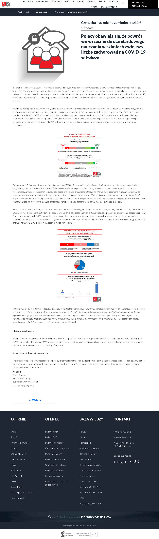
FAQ (82, 498)
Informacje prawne (20, 442)
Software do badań (54, 475)
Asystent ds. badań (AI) (90, 503)
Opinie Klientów (18, 453)
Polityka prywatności (70, 526)
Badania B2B (51, 437)
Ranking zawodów (88, 453)
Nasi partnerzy (18, 459)
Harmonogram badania (90, 470)
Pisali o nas (16, 470)
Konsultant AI (109, 7)
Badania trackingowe (55, 459)
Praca (13, 464)
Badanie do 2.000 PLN (90, 487)
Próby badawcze (87, 475)
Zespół (14, 437)
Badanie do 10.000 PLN (91, 492)
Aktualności (42, 12)
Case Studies (17, 487)
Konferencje (85, 442)
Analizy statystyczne (89, 448)
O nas (13, 431)
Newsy (83, 431)
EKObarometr (86, 459)
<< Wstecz (34, 400)
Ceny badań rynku (88, 481)
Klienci (14, 448)
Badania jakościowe (54, 470)
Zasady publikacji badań (22, 492)
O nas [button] (94, 7)
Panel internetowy (53, 453)
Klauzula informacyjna (88, 526)
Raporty (83, 437)
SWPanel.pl (16, 475)
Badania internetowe (55, 442)
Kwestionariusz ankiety (90, 464)
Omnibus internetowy (55, 464)
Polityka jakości (18, 498)
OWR (13, 481)
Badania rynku (52, 431)
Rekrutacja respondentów (57, 448)
